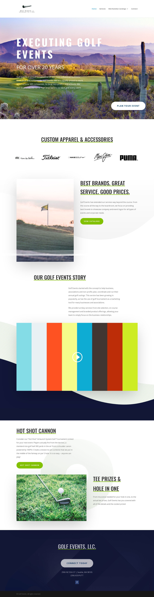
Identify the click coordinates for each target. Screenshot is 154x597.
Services (102, 9)
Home (94, 9)
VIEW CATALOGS (92, 221)
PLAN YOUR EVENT (128, 105)
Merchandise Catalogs (117, 9)
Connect (134, 9)
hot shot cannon (29, 465)
